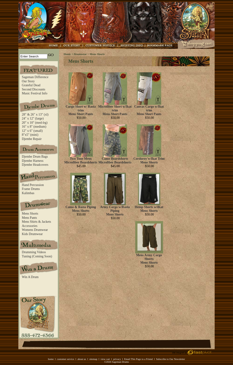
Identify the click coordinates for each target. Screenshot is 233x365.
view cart (105, 359)
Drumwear (80, 54)
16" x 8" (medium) (34, 126)
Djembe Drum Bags (35, 156)
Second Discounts (33, 89)
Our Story (28, 81)
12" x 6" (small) (32, 131)
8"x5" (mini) (30, 134)
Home (67, 54)
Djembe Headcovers (35, 164)
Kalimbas (28, 193)
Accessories (29, 226)
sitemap (93, 359)
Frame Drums (31, 189)
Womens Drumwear (35, 230)
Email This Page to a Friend (138, 359)
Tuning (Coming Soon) (37, 256)
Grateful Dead (31, 85)
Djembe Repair (32, 139)
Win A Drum (30, 277)
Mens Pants (29, 217)
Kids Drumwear (32, 234)
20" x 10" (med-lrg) (34, 122)
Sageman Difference (35, 77)
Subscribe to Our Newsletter (170, 359)
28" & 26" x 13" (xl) (35, 114)
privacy (117, 359)
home (51, 359)
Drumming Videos (34, 252)
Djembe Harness (32, 161)
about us (81, 359)
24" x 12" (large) (33, 118)
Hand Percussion (33, 185)
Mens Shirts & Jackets (36, 221)
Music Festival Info (34, 93)
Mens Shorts (30, 213)
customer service (65, 359)
